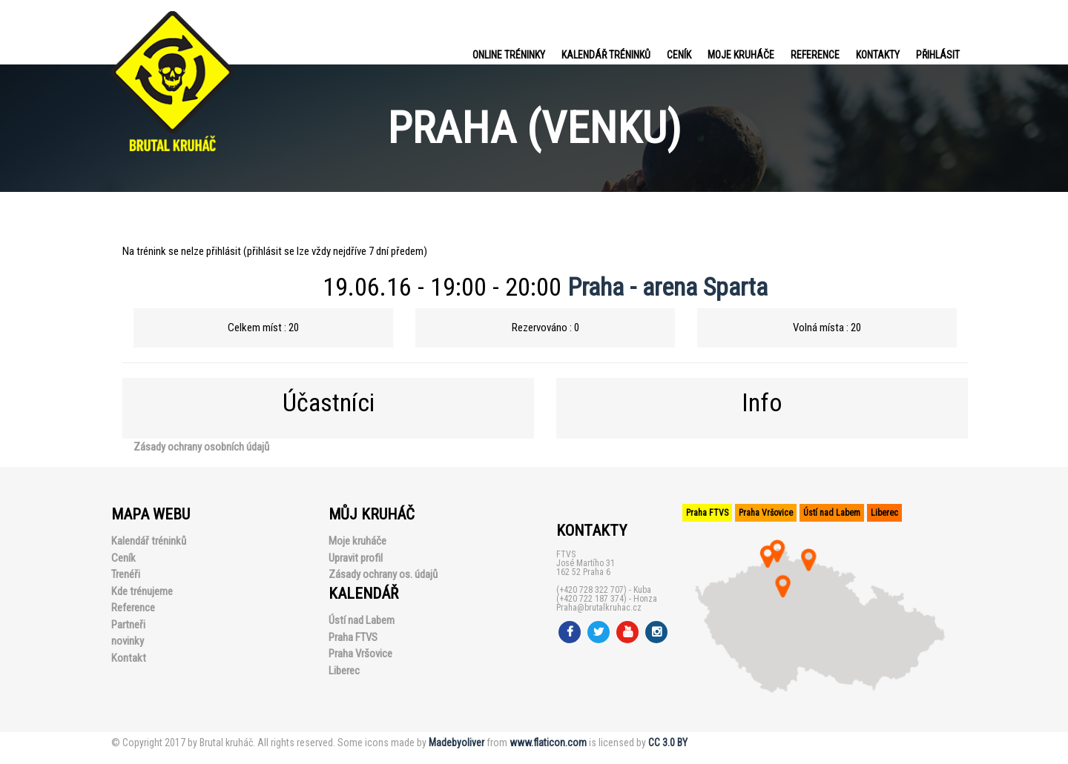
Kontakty (878, 55)
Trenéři (125, 574)
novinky (127, 641)
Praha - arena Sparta (667, 287)
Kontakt (128, 658)
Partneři (128, 624)
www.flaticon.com (548, 742)
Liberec (344, 670)
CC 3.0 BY (668, 742)
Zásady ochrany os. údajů (383, 574)
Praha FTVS (353, 637)
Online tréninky (508, 55)
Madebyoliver (456, 742)
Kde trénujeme (142, 591)
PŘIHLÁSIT (938, 55)
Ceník (679, 55)
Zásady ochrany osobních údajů (201, 447)
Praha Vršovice (360, 653)
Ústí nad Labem (362, 620)
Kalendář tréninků (605, 55)
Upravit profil (356, 558)
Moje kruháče (741, 55)
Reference (815, 55)
